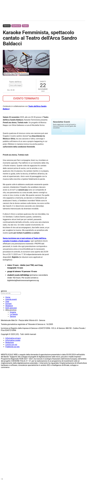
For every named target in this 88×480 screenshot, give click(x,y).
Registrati (68, 131)
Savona (13, 316)
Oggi (7, 301)
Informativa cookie (12, 340)
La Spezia (14, 314)
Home (7, 297)
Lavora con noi (11, 345)
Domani (8, 304)
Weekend (9, 306)
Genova (7, 26)
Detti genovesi (11, 308)
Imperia (13, 312)
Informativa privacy (13, 338)
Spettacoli (16, 26)
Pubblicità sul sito (12, 347)
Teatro (25, 26)
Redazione (9, 342)
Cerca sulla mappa (15, 85)
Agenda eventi (11, 299)
